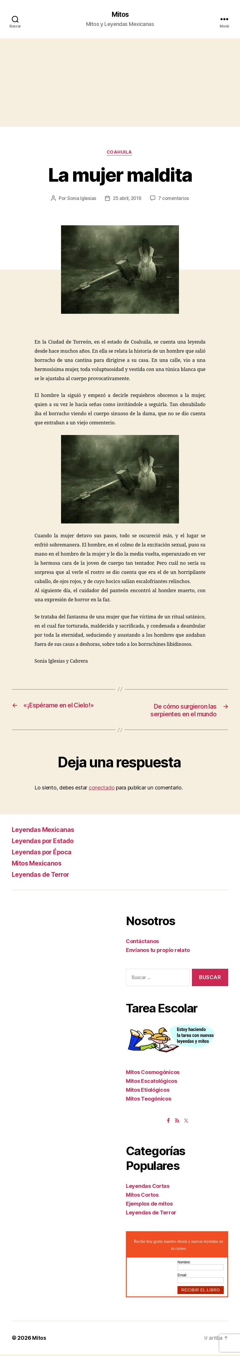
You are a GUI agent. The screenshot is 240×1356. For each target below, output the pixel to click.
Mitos (120, 14)
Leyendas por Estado (47, 842)
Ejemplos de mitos (149, 1205)
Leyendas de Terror (44, 875)
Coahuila (120, 153)
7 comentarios (174, 199)
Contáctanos (142, 943)
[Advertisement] (120, 83)
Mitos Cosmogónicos (153, 1074)
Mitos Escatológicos (151, 1082)
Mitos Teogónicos (148, 1100)
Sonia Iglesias (80, 199)
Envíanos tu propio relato (158, 951)
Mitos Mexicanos (40, 864)
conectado (102, 789)
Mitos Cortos (142, 1196)
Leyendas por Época (45, 853)
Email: (182, 1277)
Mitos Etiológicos (147, 1091)
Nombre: (183, 1264)
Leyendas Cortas (148, 1187)
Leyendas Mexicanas (47, 831)
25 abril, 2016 (127, 199)
